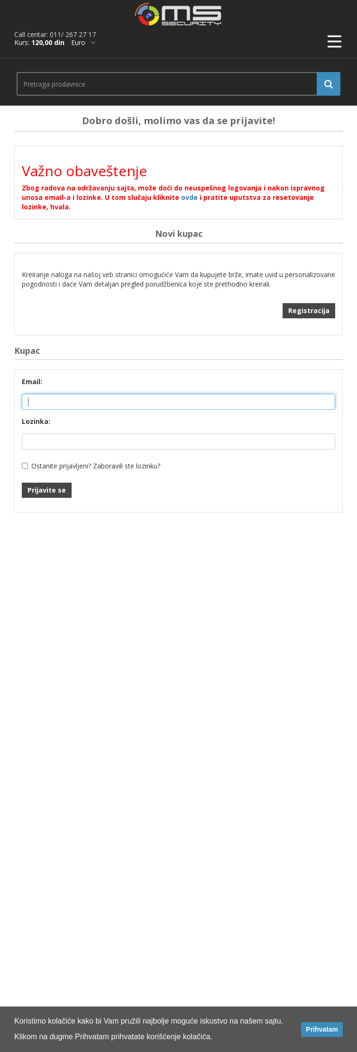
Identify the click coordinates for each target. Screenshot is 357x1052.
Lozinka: (36, 421)
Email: (32, 381)
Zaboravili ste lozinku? (126, 465)
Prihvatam (322, 1029)
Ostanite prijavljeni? (61, 465)
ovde (189, 197)
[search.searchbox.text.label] (175, 84)
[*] (83, 42)
